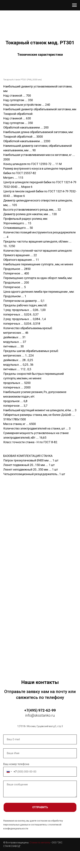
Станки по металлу (40, 842)
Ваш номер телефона (16, 764)
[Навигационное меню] (74, 5)
